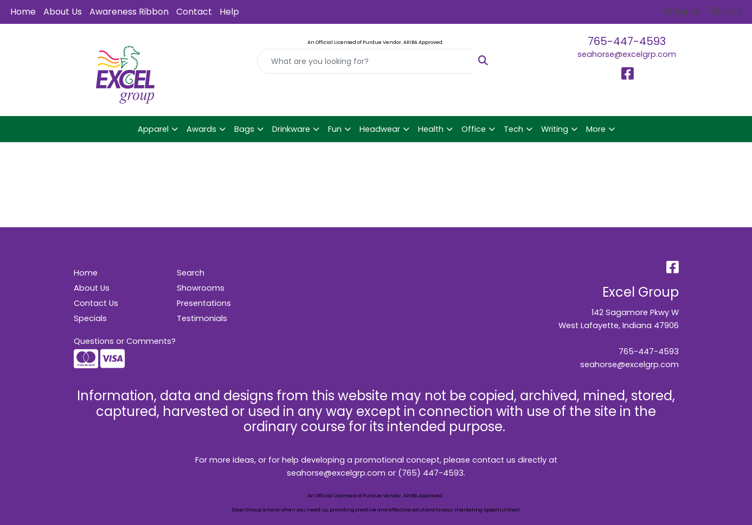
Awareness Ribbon (129, 11)
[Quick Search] (364, 61)
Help (229, 11)
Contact (194, 11)
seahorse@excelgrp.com (626, 54)
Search (190, 272)
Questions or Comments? (125, 341)
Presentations (204, 303)
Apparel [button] (153, 129)
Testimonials (202, 318)
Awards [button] (201, 129)
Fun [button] (335, 129)
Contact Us (96, 303)
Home (23, 11)
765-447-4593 (627, 41)
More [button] (596, 129)
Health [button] (431, 129)
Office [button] (473, 129)
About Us (62, 11)
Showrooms (200, 288)
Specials (90, 318)
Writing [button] (554, 129)
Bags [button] (244, 129)
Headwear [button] (379, 129)
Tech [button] (513, 129)
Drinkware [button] (291, 129)
